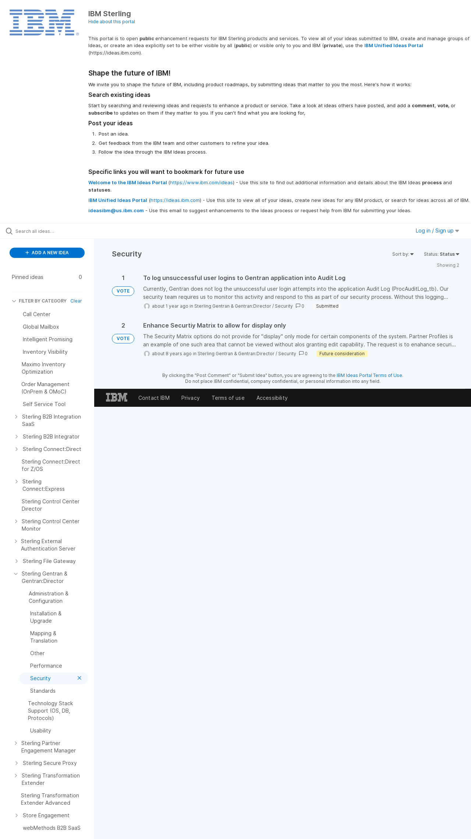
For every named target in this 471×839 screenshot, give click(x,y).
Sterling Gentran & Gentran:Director (232, 306)
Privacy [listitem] (190, 398)
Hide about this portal (111, 21)
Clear (76, 301)
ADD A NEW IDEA (47, 252)
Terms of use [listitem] (228, 398)
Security (284, 306)
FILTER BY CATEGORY (39, 301)
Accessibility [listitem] (272, 398)
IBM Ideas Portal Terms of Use (369, 375)
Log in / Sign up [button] (437, 230)
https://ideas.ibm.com (175, 200)
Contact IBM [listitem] (154, 398)
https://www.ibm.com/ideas (201, 182)
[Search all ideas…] (56, 231)
